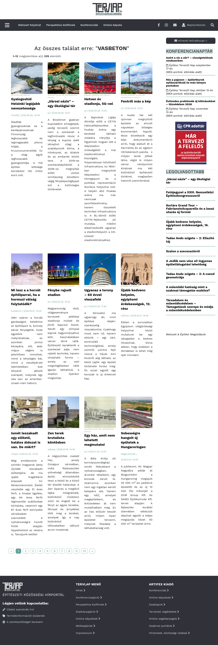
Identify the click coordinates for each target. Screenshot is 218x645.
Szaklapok (157, 604)
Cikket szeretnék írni (18, 609)
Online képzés (112, 25)
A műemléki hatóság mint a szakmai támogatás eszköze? (188, 288)
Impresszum (85, 633)
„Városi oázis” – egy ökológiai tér (188, 180)
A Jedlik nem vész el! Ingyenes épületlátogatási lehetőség (189, 262)
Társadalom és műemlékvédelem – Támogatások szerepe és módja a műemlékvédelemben (189, 305)
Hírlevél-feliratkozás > (190, 40)
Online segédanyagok (164, 618)
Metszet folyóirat (29, 25)
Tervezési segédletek (164, 611)
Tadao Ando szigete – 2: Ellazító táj (190, 239)
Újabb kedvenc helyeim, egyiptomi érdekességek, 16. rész (187, 225)
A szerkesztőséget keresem (23, 622)
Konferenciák (89, 25)
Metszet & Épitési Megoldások (186, 334)
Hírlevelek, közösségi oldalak (169, 633)
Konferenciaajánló (89, 597)
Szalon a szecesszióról (183, 251)
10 (84, 551)
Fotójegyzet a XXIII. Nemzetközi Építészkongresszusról (190, 193)
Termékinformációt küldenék (24, 615)
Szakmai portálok (162, 625)
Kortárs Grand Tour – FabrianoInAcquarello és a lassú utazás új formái (190, 209)
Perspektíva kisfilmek (60, 25)
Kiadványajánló (87, 611)
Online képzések (88, 618)
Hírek (80, 590)
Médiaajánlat (85, 625)
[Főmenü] (7, 25)
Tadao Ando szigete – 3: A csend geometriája (190, 275)
